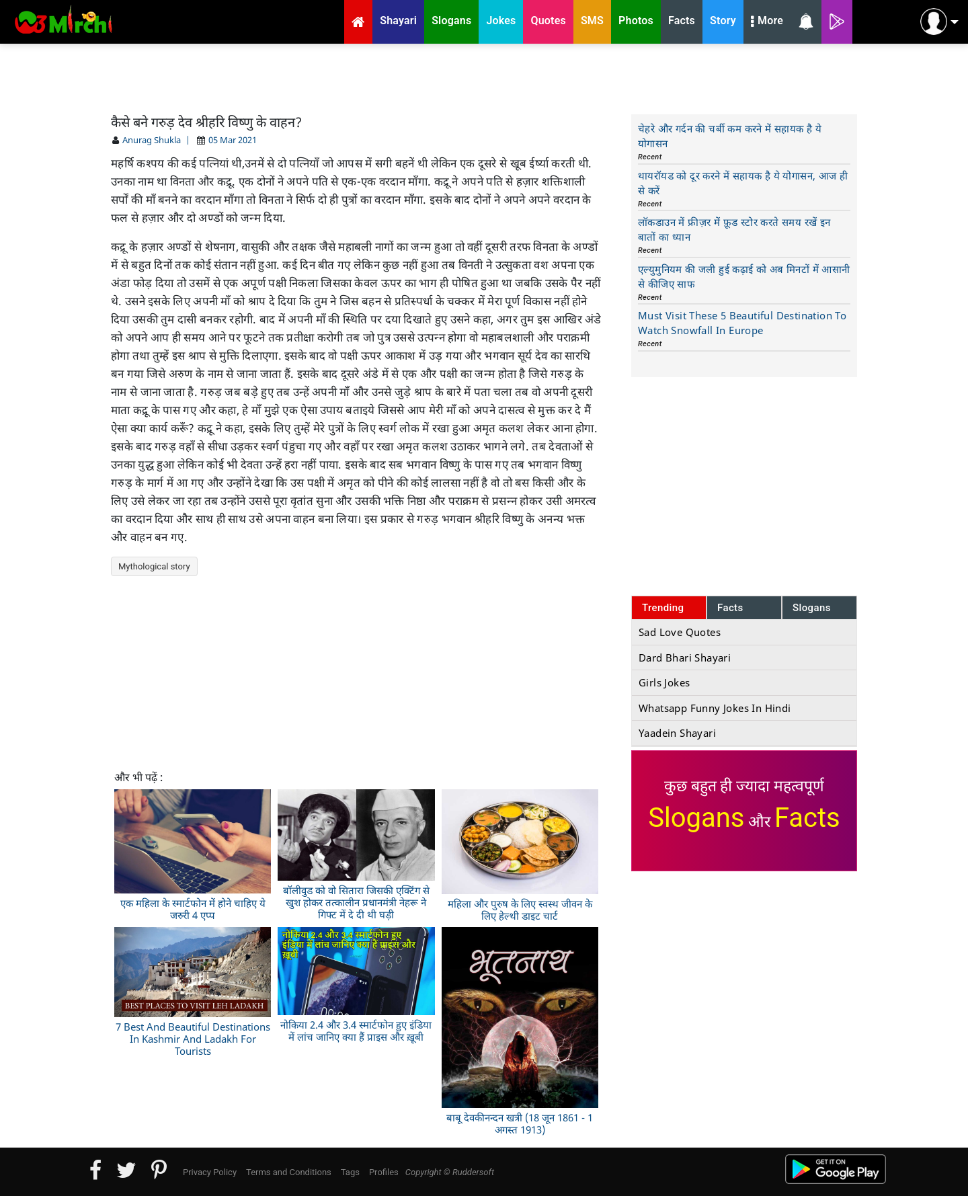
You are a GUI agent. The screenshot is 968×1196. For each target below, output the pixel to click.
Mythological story (154, 566)
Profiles (384, 1172)
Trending (663, 608)
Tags (350, 1172)
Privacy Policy (210, 1172)
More (767, 22)
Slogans (812, 608)
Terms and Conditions (288, 1172)
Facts (730, 608)
